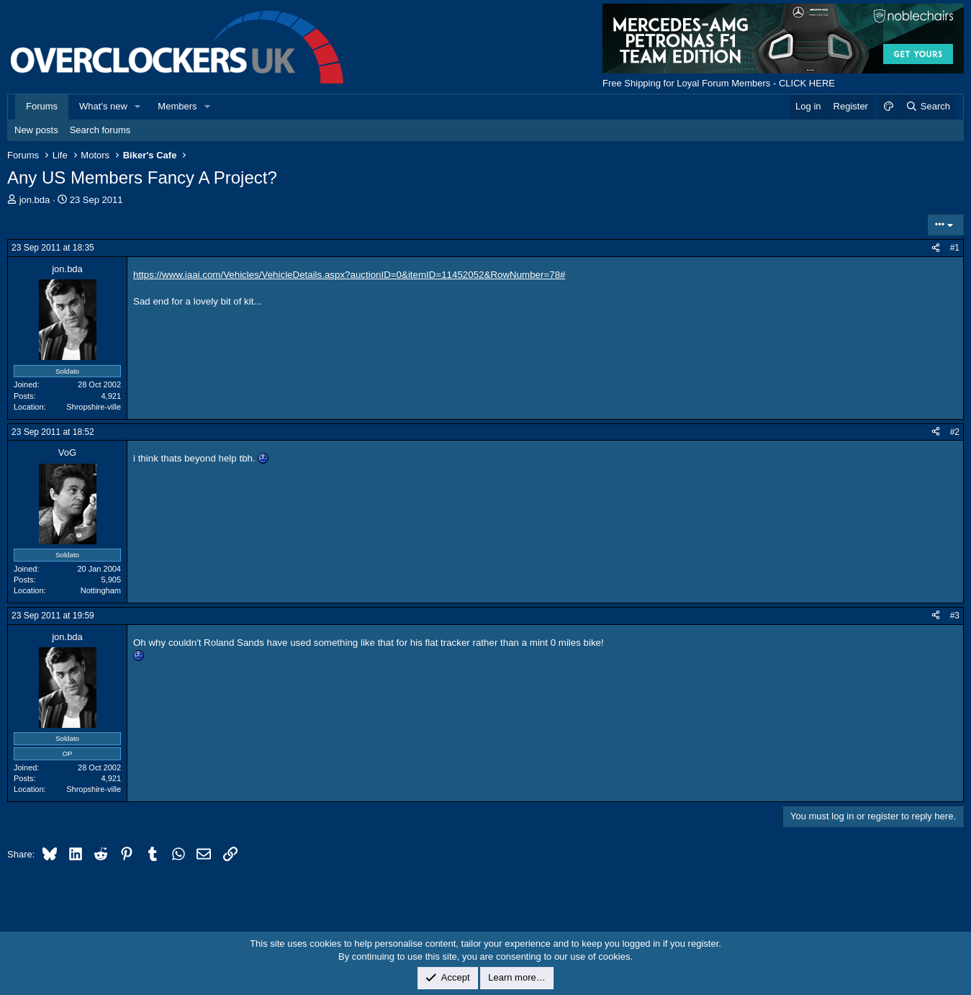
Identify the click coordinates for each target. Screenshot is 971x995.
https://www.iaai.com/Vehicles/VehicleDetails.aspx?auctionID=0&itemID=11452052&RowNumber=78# (349, 274)
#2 (954, 432)
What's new (103, 106)
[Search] (927, 106)
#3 (954, 616)
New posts (36, 130)
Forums (42, 106)
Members (177, 106)
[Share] (935, 248)
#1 (954, 248)
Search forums (100, 130)
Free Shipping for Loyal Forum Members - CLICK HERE (718, 83)
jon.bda (34, 199)
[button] (138, 106)
